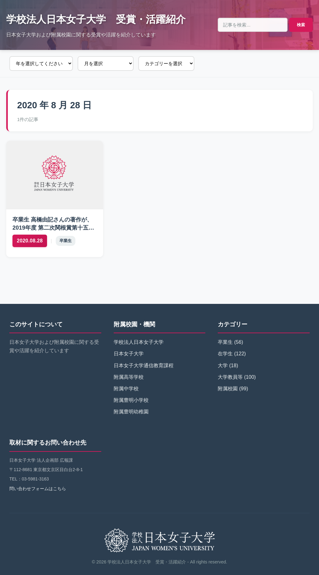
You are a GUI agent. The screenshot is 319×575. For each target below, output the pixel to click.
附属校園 (228, 388)
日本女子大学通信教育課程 (144, 365)
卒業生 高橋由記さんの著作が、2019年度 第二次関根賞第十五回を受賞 (53, 227)
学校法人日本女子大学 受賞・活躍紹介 (96, 19)
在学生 (225, 353)
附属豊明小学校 (131, 400)
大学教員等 (230, 377)
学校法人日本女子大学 (139, 342)
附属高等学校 (129, 377)
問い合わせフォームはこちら (37, 488)
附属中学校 (126, 388)
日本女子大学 (129, 353)
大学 (223, 365)
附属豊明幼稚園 (131, 411)
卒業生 (66, 240)
